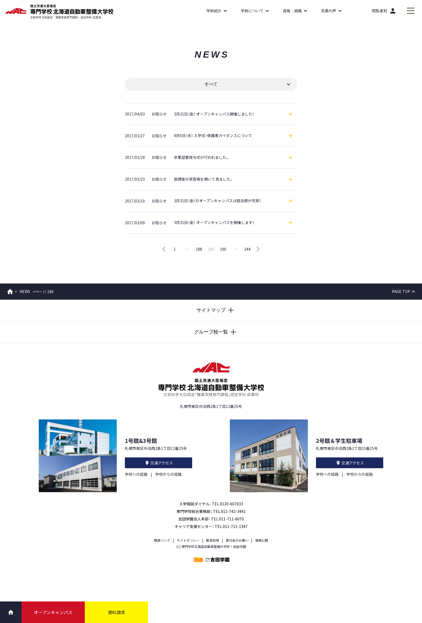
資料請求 (116, 612)
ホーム (10, 290)
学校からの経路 (168, 473)
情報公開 (261, 539)
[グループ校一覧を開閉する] (211, 331)
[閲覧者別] (384, 11)
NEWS (25, 290)
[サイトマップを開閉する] (211, 309)
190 (223, 248)
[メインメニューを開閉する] (411, 11)
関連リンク (162, 539)
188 (199, 248)
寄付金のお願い (237, 539)
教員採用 (212, 539)
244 (247, 248)
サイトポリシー (188, 539)
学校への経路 (136, 473)
